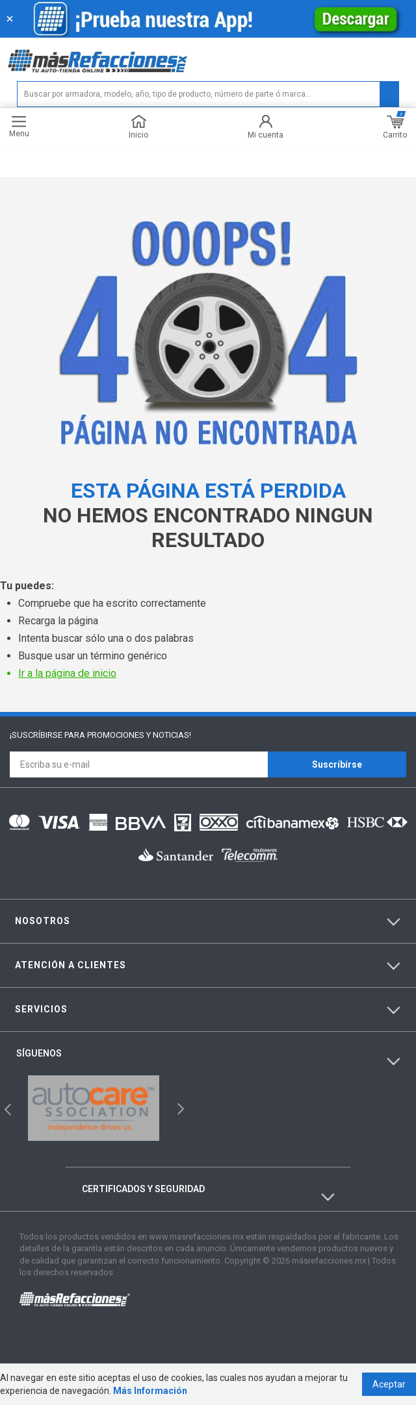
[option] (93, 1108)
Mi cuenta (265, 127)
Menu (19, 127)
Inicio (138, 127)
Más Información (150, 1391)
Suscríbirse (337, 764)
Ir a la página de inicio (67, 673)
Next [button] (179, 1108)
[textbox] (208, 94)
